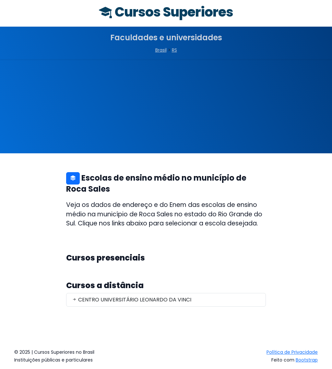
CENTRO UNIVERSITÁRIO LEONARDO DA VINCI (131, 299)
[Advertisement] (166, 107)
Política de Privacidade (292, 352)
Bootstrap (307, 360)
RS (174, 50)
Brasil (161, 50)
